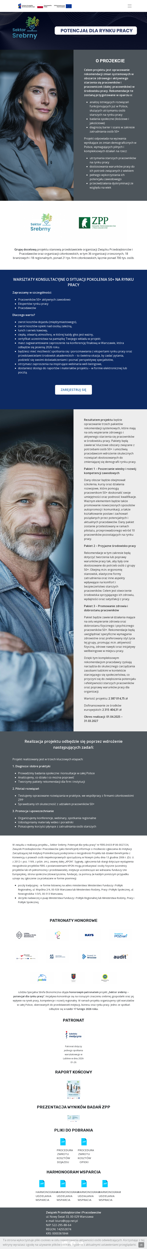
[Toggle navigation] (130, 5)
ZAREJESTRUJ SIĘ (73, 390)
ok (141, 1244)
